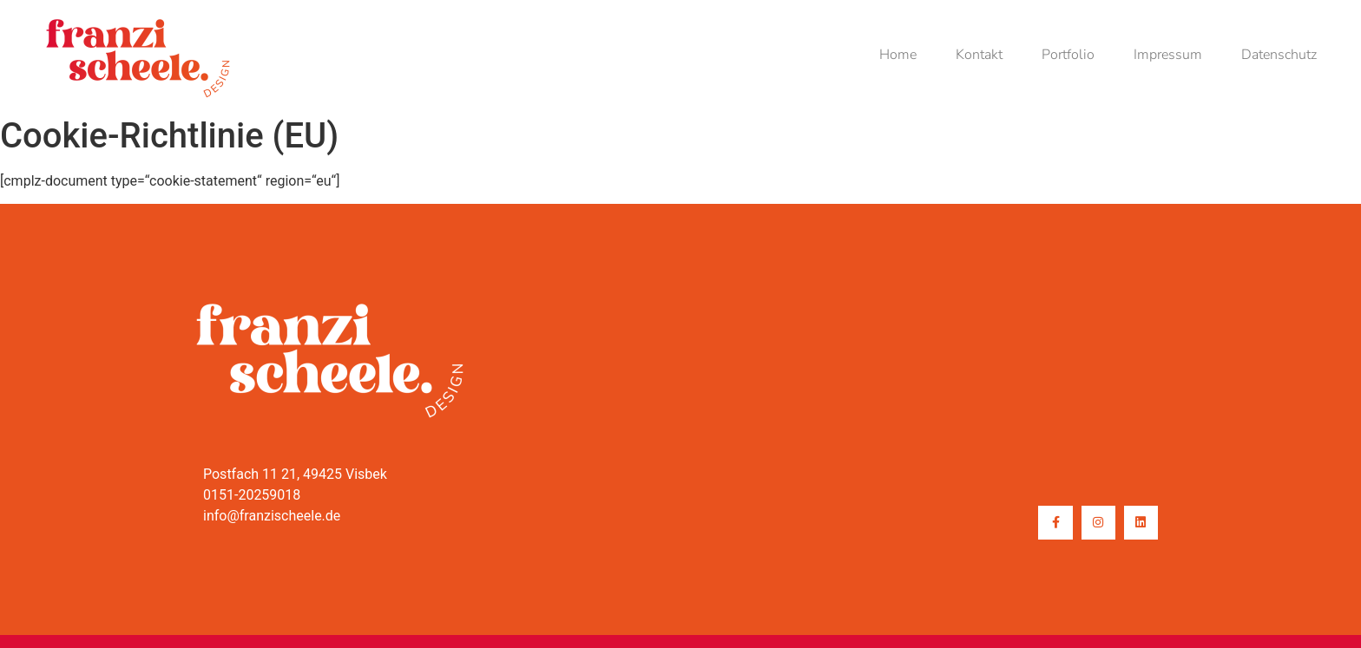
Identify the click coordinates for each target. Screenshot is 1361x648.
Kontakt (979, 54)
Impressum (1168, 54)
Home (898, 54)
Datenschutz (1279, 54)
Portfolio (1068, 54)
